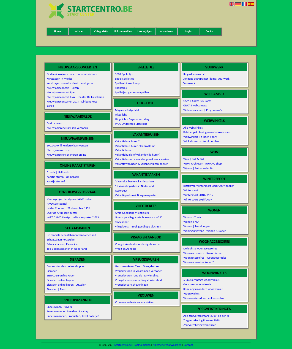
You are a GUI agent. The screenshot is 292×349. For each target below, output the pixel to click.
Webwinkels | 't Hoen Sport (200, 136)
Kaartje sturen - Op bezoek (63, 177)
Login (188, 31)
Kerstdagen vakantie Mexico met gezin (70, 83)
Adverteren (166, 31)
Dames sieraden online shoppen (66, 266)
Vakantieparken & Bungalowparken (136, 195)
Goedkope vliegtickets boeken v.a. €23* (138, 217)
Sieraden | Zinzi (56, 289)
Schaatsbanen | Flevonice (62, 244)
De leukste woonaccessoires (200, 248)
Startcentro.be (123, 344)
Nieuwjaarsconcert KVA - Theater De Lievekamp (75, 97)
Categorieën (101, 31)
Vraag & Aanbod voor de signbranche (137, 244)
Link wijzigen (144, 31)
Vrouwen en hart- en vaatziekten (134, 302)
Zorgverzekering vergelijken (199, 325)
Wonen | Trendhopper (196, 226)
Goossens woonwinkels (197, 284)
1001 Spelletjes (124, 74)
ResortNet (121, 190)
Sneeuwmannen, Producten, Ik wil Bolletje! (73, 316)
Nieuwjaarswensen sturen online (66, 154)
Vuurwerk (189, 83)
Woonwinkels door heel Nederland (204, 298)
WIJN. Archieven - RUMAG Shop (202, 163)
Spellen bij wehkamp (127, 83)
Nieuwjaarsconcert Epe (60, 92)
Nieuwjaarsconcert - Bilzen (63, 87)
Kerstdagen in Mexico (60, 78)
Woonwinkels (191, 293)
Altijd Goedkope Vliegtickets (132, 212)
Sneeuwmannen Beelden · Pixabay (67, 311)
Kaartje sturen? (56, 181)
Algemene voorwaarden (167, 344)
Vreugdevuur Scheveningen (131, 284)
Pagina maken (142, 344)
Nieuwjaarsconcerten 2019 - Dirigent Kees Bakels (72, 103)
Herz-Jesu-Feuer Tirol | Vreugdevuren (137, 266)
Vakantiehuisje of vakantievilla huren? (138, 154)
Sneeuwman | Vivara (59, 306)
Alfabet (79, 31)
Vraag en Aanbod (125, 248)
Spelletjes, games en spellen (132, 92)
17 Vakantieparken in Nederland (134, 186)
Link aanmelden (123, 31)
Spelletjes (121, 87)
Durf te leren (54, 123)
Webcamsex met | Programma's (202, 110)
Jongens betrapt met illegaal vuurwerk (206, 78)
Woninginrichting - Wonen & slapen (204, 231)
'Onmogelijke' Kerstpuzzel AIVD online (70, 199)
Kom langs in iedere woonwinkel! (203, 289)
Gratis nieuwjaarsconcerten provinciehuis (72, 74)
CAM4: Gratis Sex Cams (197, 101)
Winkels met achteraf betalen (201, 141)
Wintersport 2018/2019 (197, 199)
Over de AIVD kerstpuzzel (62, 212)
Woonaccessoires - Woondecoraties (204, 257)
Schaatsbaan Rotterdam (61, 239)
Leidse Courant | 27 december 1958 (68, 208)
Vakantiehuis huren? (127, 141)
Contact (210, 31)
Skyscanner (121, 222)
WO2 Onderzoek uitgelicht (131, 123)
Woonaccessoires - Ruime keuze (202, 253)
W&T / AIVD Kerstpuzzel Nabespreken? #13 (73, 217)
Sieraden (52, 271)
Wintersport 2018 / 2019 (198, 195)
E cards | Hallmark (58, 172)
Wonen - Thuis (192, 217)
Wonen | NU (191, 221)
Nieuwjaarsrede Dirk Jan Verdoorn (67, 128)
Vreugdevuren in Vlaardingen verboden (138, 271)
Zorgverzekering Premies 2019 (201, 320)
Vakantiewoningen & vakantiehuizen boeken (141, 163)
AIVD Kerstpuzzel (57, 203)
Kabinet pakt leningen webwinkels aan (206, 132)
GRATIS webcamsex (195, 105)
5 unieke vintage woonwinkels (201, 279)
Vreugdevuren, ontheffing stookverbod (138, 280)
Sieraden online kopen (60, 280)
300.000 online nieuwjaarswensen (67, 145)
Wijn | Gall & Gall (194, 159)
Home (57, 31)
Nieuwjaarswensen (58, 150)
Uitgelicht (121, 114)
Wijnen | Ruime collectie (198, 168)
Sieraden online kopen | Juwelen (66, 284)
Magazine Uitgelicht (127, 110)
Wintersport (190, 190)
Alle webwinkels (193, 127)
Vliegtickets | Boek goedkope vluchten (138, 226)
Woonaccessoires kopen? (198, 262)
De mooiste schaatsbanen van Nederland (71, 235)
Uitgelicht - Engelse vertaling (132, 119)
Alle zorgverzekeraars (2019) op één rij (206, 315)
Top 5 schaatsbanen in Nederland (67, 248)
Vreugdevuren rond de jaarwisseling (136, 275)
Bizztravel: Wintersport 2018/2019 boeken (209, 185)
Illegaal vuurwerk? (194, 74)
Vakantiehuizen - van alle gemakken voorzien (142, 159)
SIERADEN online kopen (61, 275)
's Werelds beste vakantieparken (134, 181)
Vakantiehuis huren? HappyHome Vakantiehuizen (135, 148)
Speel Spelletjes (124, 78)
